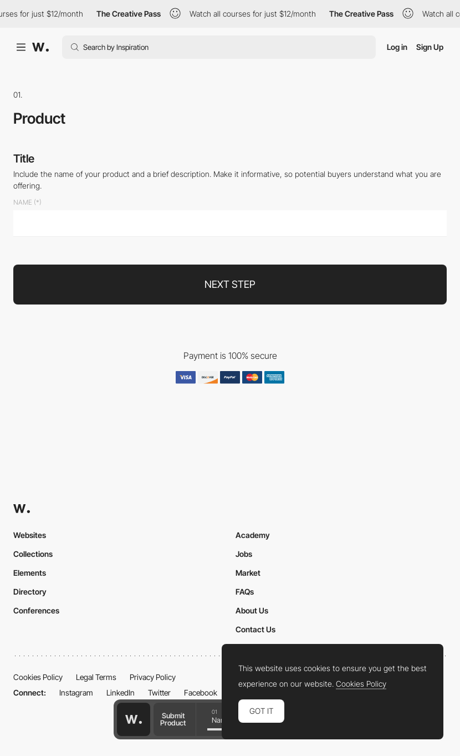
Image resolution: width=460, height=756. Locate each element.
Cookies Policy (38, 677)
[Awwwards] (40, 47)
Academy (253, 535)
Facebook (200, 692)
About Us (252, 610)
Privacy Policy (153, 677)
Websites (29, 535)
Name (22, 202)
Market (248, 572)
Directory (30, 591)
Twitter (159, 692)
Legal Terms (96, 677)
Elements (29, 572)
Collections (33, 554)
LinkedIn (120, 692)
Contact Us (255, 629)
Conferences (36, 610)
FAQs (245, 591)
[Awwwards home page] (133, 719)
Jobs (244, 554)
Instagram (76, 692)
